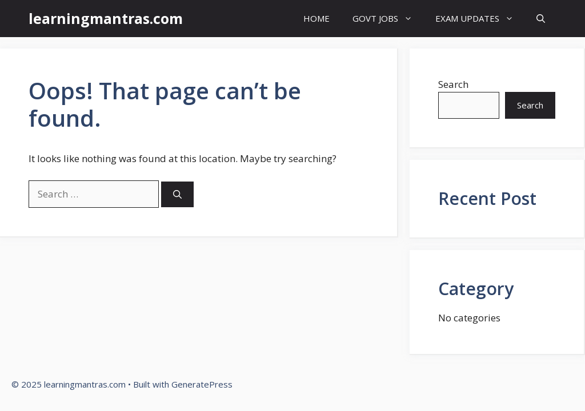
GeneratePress (202, 384)
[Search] (177, 194)
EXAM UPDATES (480, 18)
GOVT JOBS (388, 18)
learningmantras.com (106, 18)
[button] (540, 18)
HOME (316, 18)
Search (453, 84)
